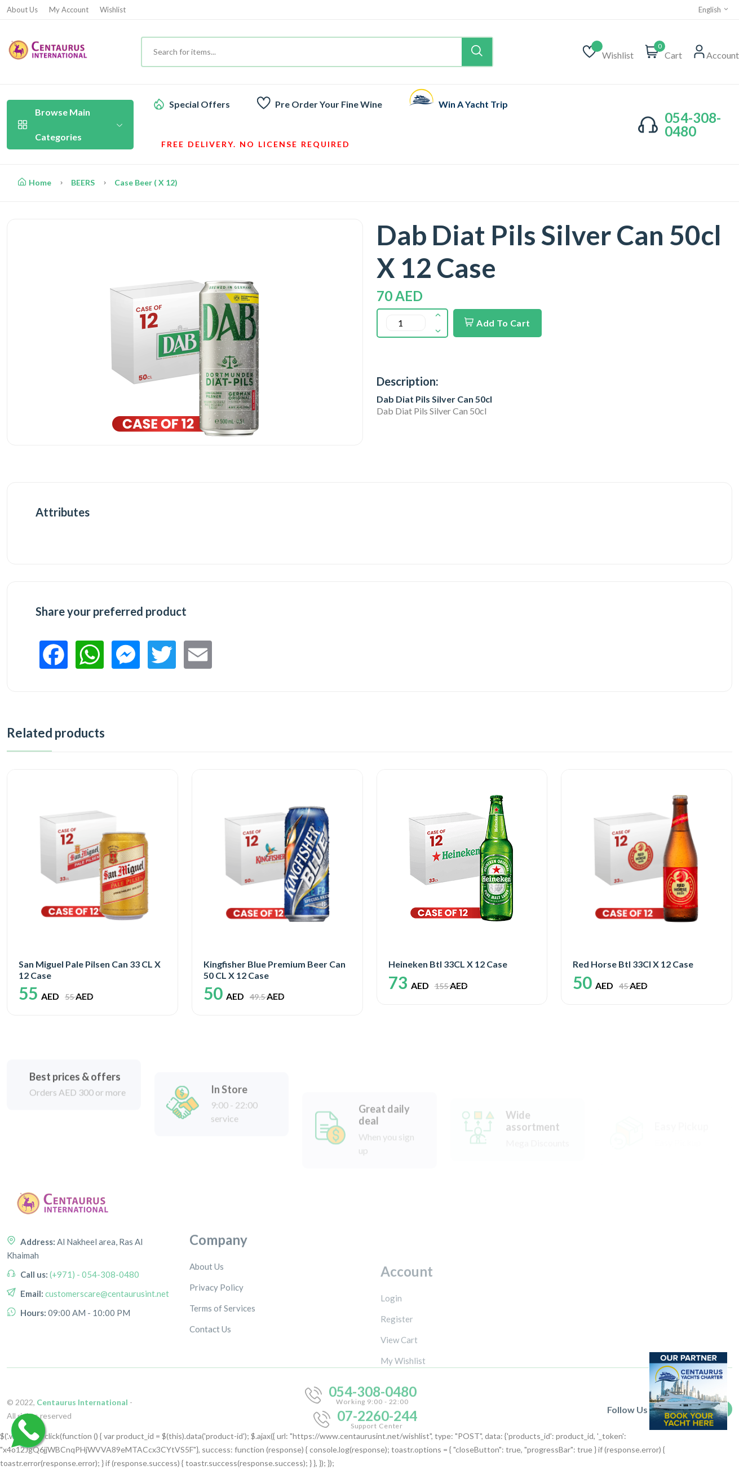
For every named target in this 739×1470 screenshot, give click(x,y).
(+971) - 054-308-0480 (93, 1346)
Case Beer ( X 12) (146, 182)
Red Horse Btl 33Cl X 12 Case (633, 964)
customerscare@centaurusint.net (106, 1365)
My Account (68, 10)
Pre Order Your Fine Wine (328, 104)
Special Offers (199, 104)
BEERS (83, 182)
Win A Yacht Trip (473, 104)
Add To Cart (497, 322)
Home (34, 182)
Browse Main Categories (70, 124)
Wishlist (113, 10)
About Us (22, 10)
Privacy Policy (216, 1380)
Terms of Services (222, 1401)
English (713, 10)
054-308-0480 (693, 124)
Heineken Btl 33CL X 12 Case (447, 964)
